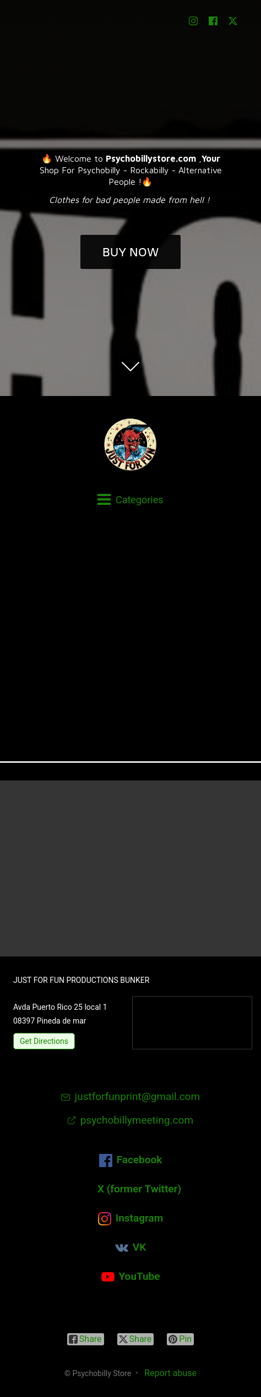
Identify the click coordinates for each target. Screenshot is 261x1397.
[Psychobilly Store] (130, 444)
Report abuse (170, 1373)
